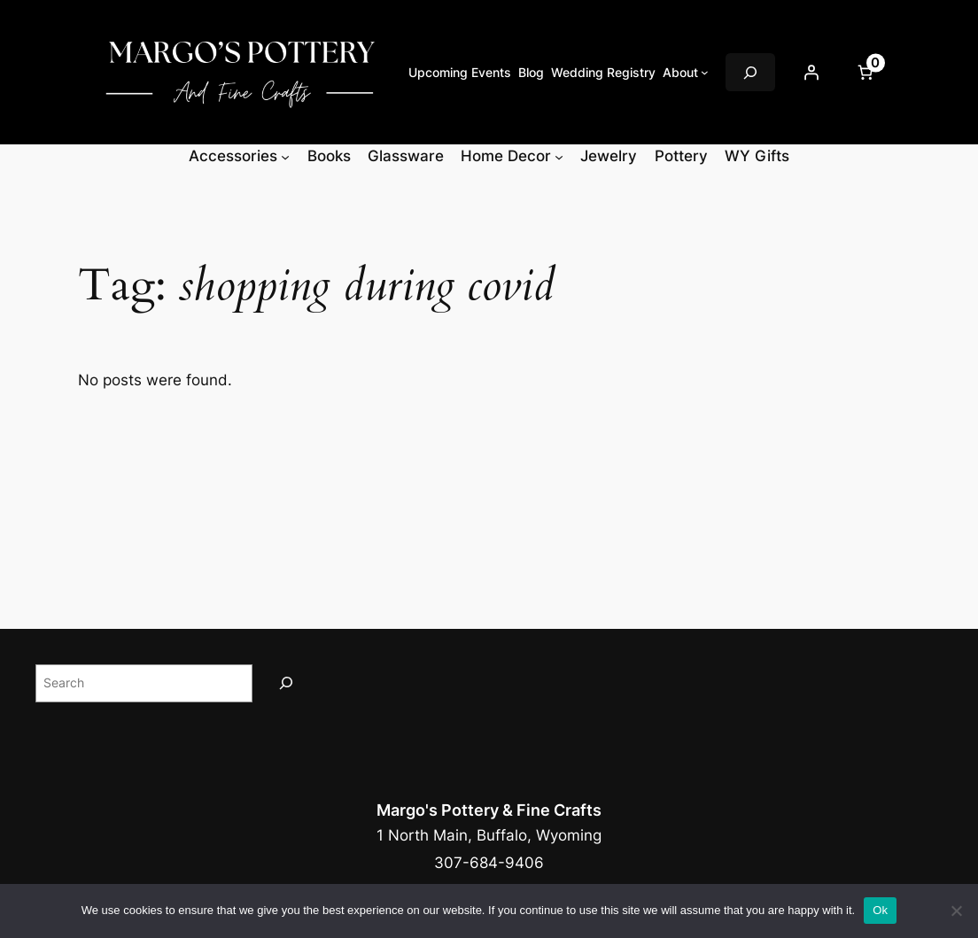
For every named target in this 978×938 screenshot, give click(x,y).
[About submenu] (705, 72)
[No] (956, 910)
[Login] (810, 72)
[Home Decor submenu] (559, 155)
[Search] (286, 683)
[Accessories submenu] (285, 155)
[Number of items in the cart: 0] (864, 72)
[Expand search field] (750, 72)
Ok (880, 910)
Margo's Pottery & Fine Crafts (489, 809)
